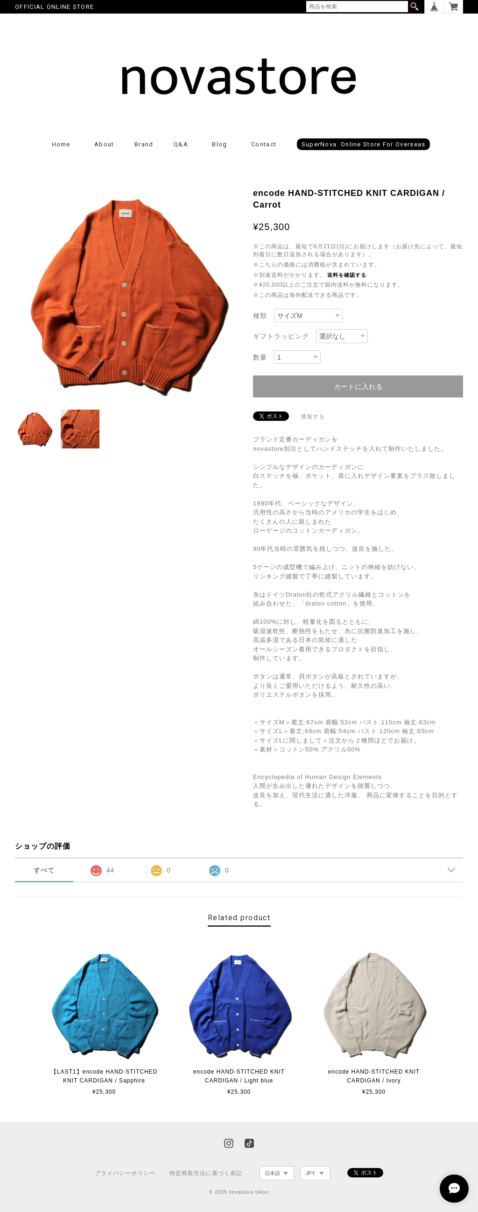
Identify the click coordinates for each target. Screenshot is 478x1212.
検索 (414, 6)
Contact (263, 144)
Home (61, 144)
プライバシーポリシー (125, 1173)
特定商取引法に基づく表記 (205, 1173)
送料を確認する (346, 275)
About (104, 144)
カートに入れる (358, 386)
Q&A (181, 144)
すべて (44, 870)
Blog (219, 144)
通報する (313, 416)
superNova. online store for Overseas (364, 144)
